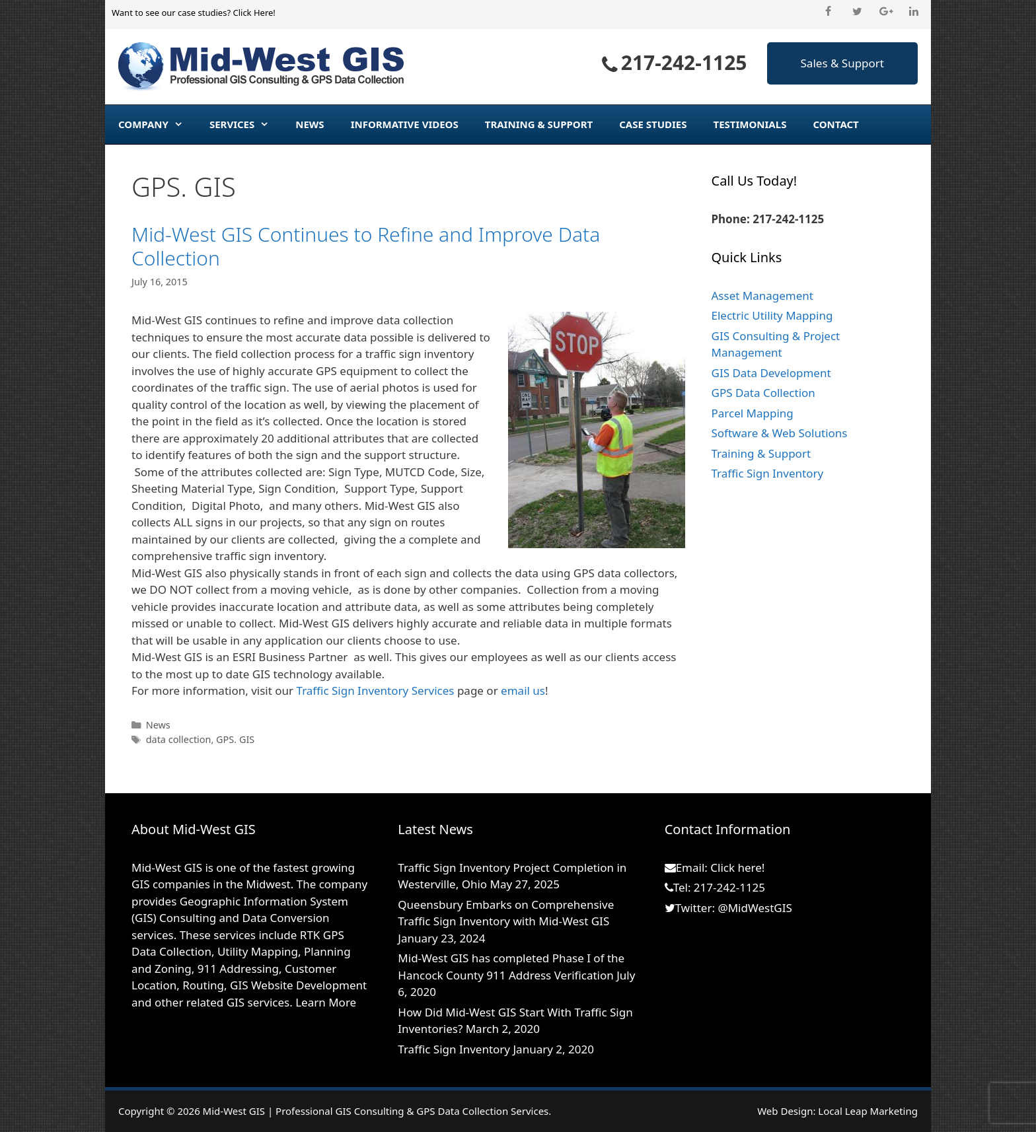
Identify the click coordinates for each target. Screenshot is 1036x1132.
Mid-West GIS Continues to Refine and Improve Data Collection (365, 246)
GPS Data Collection (763, 392)
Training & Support (539, 124)
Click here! (737, 867)
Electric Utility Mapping (772, 315)
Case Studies (652, 124)
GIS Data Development (771, 372)
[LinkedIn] (914, 12)
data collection (178, 739)
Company (157, 124)
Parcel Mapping (753, 413)
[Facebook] (828, 12)
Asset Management (762, 295)
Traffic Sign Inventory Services (376, 690)
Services (245, 124)
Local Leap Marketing (868, 1110)
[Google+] (885, 12)
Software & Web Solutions (780, 433)
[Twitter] (856, 12)
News (309, 124)
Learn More (325, 1002)
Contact (835, 124)
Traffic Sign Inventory (768, 473)
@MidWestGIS (755, 907)
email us (523, 690)
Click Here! (254, 12)
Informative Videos (405, 124)
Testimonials (750, 124)
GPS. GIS (235, 739)
